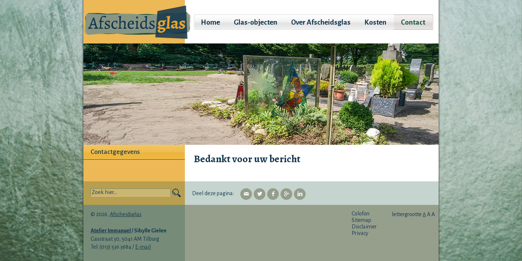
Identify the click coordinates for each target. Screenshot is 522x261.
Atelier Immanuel (111, 230)
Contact (413, 22)
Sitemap (361, 220)
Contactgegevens (115, 151)
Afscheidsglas (125, 214)
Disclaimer (364, 227)
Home (210, 22)
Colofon (360, 213)
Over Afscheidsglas (321, 22)
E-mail (143, 247)
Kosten (375, 22)
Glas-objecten (255, 22)
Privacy (360, 233)
